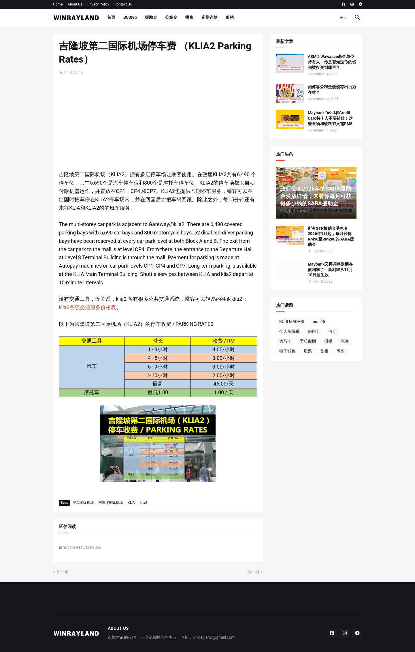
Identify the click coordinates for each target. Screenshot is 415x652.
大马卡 (285, 341)
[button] (343, 17)
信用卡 (314, 331)
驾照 (341, 351)
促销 (230, 17)
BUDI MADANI (291, 321)
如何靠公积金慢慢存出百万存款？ (332, 89)
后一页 (62, 572)
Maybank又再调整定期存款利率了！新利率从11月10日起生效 (330, 269)
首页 (111, 17)
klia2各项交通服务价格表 (87, 307)
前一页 (253, 572)
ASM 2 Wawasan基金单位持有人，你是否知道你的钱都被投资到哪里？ (332, 62)
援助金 (151, 17)
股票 (308, 351)
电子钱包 (287, 351)
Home (58, 4)
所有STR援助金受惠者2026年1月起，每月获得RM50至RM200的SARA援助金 (331, 236)
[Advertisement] (158, 122)
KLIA (131, 503)
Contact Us (123, 4)
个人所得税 (289, 331)
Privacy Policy (98, 4)
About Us (75, 4)
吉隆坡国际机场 (111, 503)
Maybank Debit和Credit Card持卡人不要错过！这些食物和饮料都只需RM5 (330, 118)
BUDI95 (130, 17)
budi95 (319, 321)
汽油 (345, 341)
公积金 (171, 17)
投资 (189, 17)
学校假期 (308, 341)
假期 (332, 331)
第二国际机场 (83, 503)
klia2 (143, 503)
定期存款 (209, 17)
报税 (328, 341)
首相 (324, 351)
